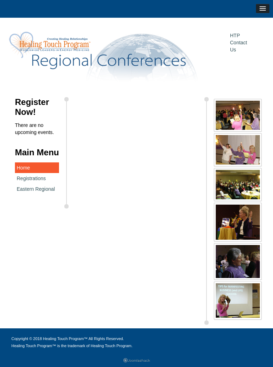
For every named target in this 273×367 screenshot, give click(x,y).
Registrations (31, 178)
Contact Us (238, 46)
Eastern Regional (36, 189)
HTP (235, 35)
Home (23, 168)
